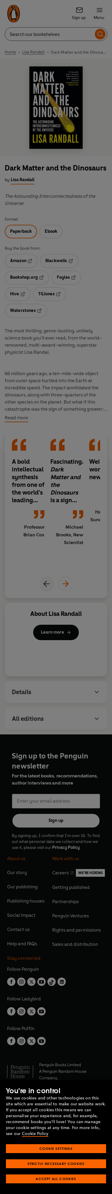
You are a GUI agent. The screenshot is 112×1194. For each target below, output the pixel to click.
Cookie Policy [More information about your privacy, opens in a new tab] (35, 1133)
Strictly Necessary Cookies (56, 1163)
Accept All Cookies (56, 1179)
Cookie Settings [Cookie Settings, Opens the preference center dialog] (56, 1148)
